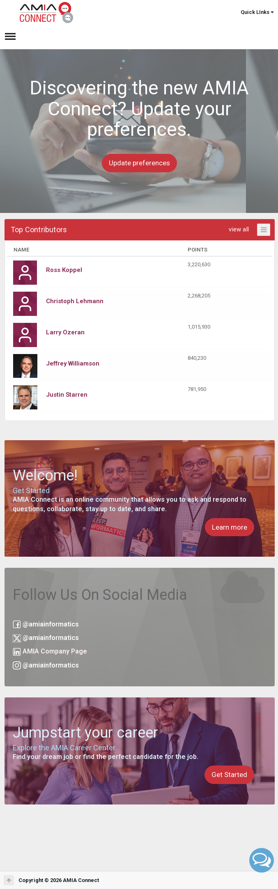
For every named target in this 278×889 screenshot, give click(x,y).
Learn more (229, 527)
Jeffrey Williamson (72, 363)
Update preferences (139, 163)
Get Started (229, 774)
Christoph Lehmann (74, 301)
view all (239, 229)
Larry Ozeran (65, 332)
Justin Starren (66, 394)
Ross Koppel (64, 270)
